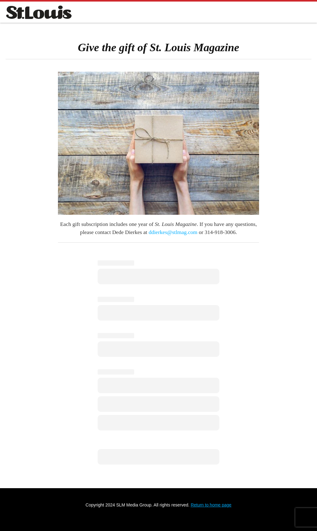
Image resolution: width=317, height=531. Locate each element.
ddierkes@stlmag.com (173, 232)
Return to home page (211, 504)
